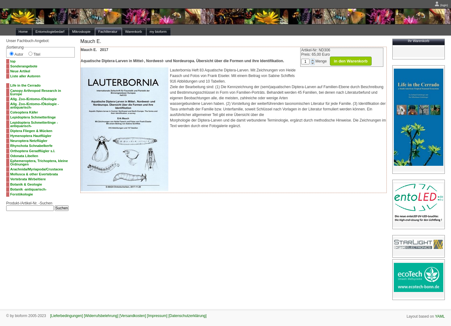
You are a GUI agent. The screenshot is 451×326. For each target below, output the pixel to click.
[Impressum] (157, 316)
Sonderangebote (23, 66)
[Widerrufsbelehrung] (101, 316)
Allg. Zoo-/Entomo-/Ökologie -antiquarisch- (34, 105)
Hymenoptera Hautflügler (30, 136)
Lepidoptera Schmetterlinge (33, 117)
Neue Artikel (20, 71)
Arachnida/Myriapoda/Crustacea (36, 169)
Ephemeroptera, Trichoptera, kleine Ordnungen (39, 162)
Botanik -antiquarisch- (28, 189)
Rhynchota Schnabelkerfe (31, 146)
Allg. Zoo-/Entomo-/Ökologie (33, 99)
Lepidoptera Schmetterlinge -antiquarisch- (34, 124)
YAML (440, 316)
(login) (441, 5)
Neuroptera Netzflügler (28, 141)
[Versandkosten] (132, 316)
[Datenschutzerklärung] (187, 316)
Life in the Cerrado (25, 85)
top (12, 61)
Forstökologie (21, 194)
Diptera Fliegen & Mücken (31, 131)
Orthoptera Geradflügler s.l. (32, 151)
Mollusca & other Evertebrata (34, 174)
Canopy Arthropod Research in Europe (35, 92)
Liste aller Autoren (25, 76)
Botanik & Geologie (26, 184)
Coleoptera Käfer (24, 112)
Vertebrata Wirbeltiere (28, 179)
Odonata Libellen (24, 156)
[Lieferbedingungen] (66, 316)
